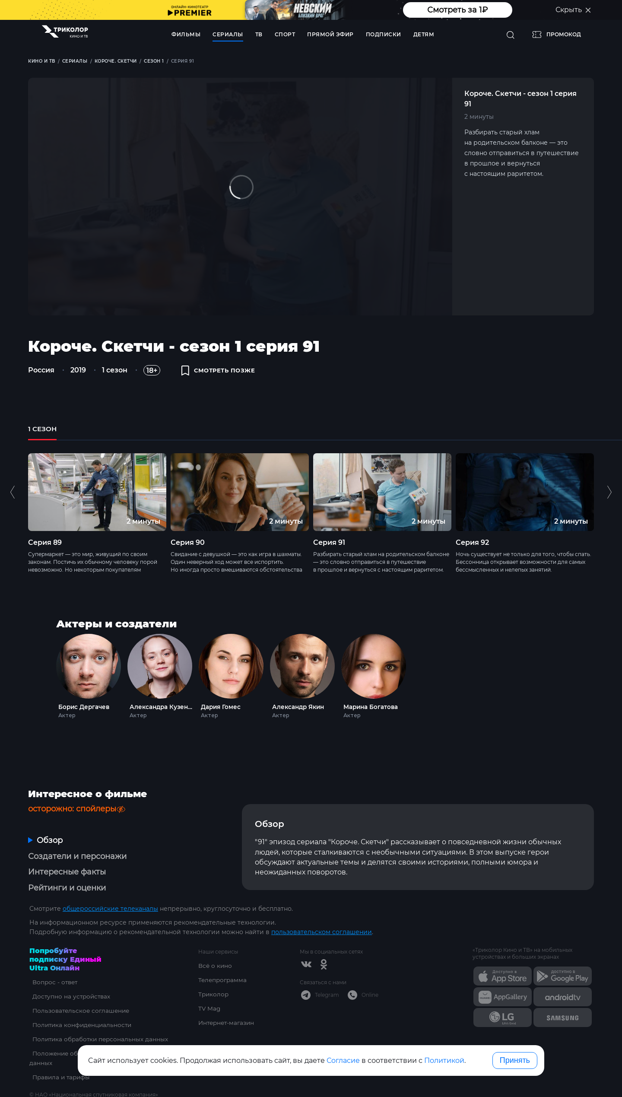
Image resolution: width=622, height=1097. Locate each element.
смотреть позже (220, 372)
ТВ (259, 34)
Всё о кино (215, 948)
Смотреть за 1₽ (457, 10)
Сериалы (228, 34)
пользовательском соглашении (321, 914)
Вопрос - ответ (52, 964)
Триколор (214, 976)
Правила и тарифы (59, 1059)
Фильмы (185, 34)
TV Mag (209, 991)
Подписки (383, 34)
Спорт (285, 34)
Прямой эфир (330, 34)
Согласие (343, 1060)
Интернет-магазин (227, 1005)
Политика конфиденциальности (81, 1007)
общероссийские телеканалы (110, 891)
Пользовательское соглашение (79, 993)
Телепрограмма (223, 962)
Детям (424, 34)
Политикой (444, 1060)
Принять (515, 1060)
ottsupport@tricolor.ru (63, 1087)
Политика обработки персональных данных (99, 1021)
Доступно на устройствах (69, 979)
